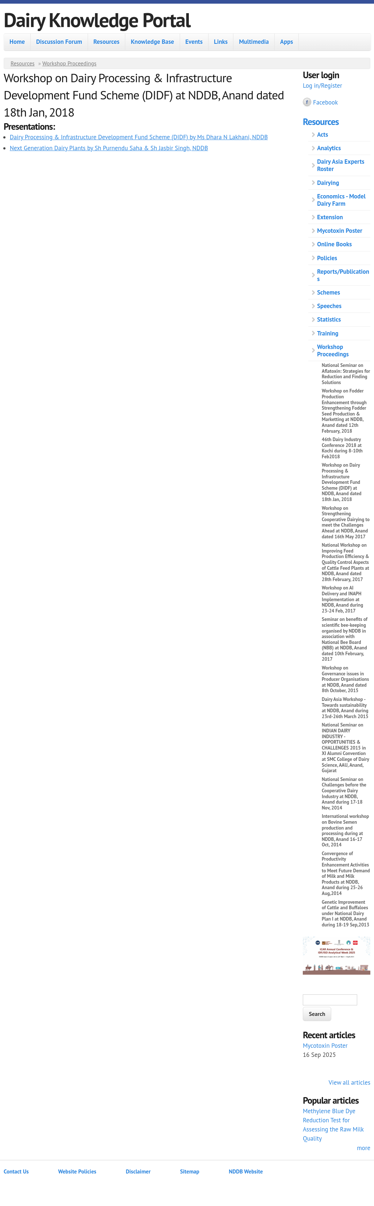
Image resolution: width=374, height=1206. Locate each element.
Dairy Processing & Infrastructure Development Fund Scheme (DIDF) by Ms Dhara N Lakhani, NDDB (139, 137)
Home (17, 42)
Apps (286, 42)
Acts (322, 134)
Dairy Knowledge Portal (97, 20)
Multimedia (254, 42)
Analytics (329, 148)
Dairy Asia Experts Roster (340, 165)
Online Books (334, 244)
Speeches (329, 306)
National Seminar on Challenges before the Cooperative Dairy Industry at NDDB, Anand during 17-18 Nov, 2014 (344, 793)
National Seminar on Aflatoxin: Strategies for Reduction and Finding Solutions (346, 374)
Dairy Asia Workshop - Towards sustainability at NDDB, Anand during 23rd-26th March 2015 (345, 708)
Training (327, 333)
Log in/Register (322, 85)
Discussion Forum (59, 42)
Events (194, 42)
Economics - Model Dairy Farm (341, 200)
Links (221, 42)
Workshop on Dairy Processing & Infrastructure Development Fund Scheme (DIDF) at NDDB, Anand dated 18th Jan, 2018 (342, 482)
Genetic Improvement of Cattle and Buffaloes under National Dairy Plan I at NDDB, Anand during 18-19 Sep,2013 (345, 913)
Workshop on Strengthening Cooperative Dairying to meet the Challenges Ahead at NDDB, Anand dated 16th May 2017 (346, 522)
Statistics (329, 319)
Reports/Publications (343, 275)
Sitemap (189, 1171)
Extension (330, 217)
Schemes (328, 292)
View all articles (349, 1082)
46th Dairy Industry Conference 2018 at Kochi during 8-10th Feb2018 (342, 448)
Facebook (325, 102)
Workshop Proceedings (69, 63)
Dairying (328, 183)
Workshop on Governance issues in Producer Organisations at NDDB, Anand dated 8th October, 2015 (345, 679)
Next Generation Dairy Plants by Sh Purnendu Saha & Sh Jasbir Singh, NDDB (109, 148)
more (363, 1148)
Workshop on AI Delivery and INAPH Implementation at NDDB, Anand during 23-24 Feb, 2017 (342, 599)
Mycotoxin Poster (339, 231)
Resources (106, 42)
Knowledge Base (152, 42)
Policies (327, 258)
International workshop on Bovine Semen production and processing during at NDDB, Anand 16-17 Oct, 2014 (345, 830)
